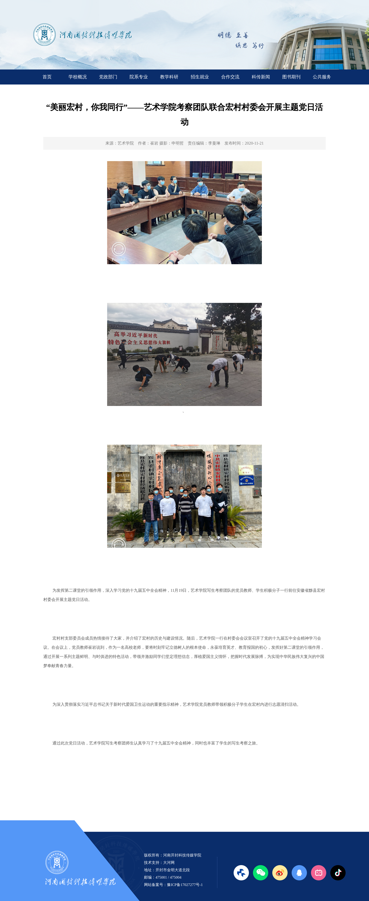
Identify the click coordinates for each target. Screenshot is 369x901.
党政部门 (108, 76)
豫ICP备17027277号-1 (185, 885)
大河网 (169, 863)
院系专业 (139, 76)
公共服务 (322, 76)
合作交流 (230, 76)
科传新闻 (261, 76)
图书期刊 (291, 76)
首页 (47, 76)
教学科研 (169, 76)
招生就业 (200, 76)
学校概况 (77, 76)
